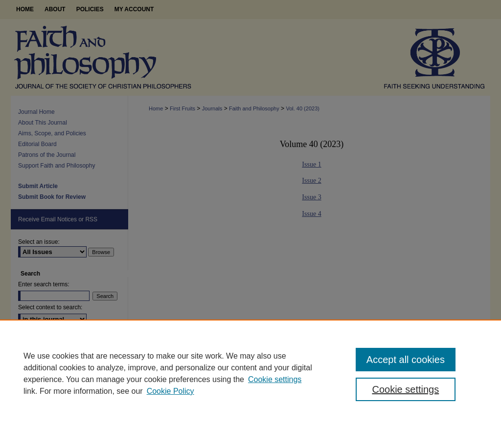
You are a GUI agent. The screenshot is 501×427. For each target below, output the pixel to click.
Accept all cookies (405, 359)
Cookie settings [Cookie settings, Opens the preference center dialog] (405, 389)
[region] (250, 373)
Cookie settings (274, 379)
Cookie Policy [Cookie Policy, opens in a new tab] (170, 391)
